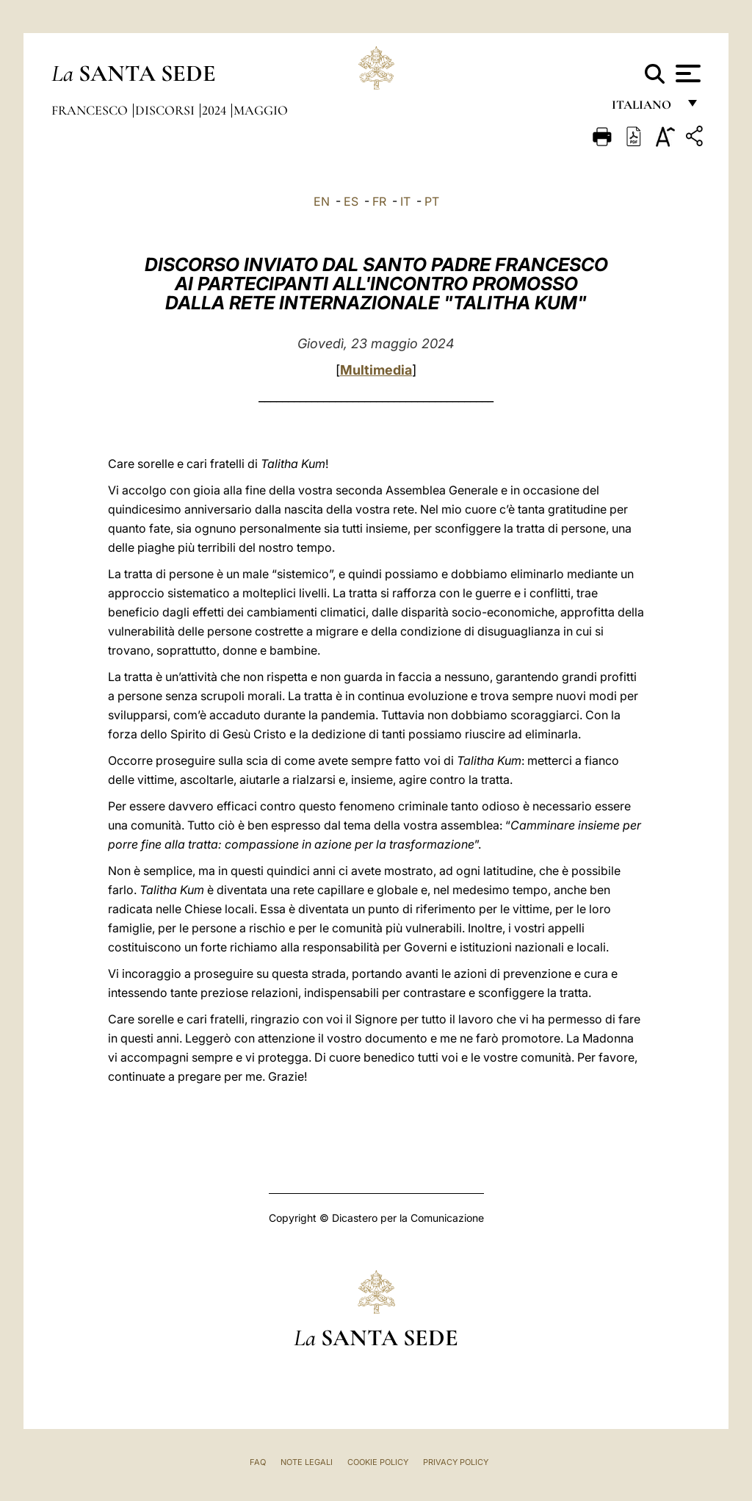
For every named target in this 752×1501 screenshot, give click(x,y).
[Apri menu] (686, 73)
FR (379, 201)
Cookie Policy (377, 1462)
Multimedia (376, 370)
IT (405, 201)
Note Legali (307, 1462)
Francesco (91, 110)
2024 (215, 110)
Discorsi (166, 110)
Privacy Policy (455, 1462)
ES (351, 201)
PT (431, 201)
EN (322, 201)
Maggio (261, 110)
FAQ (258, 1462)
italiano (644, 108)
